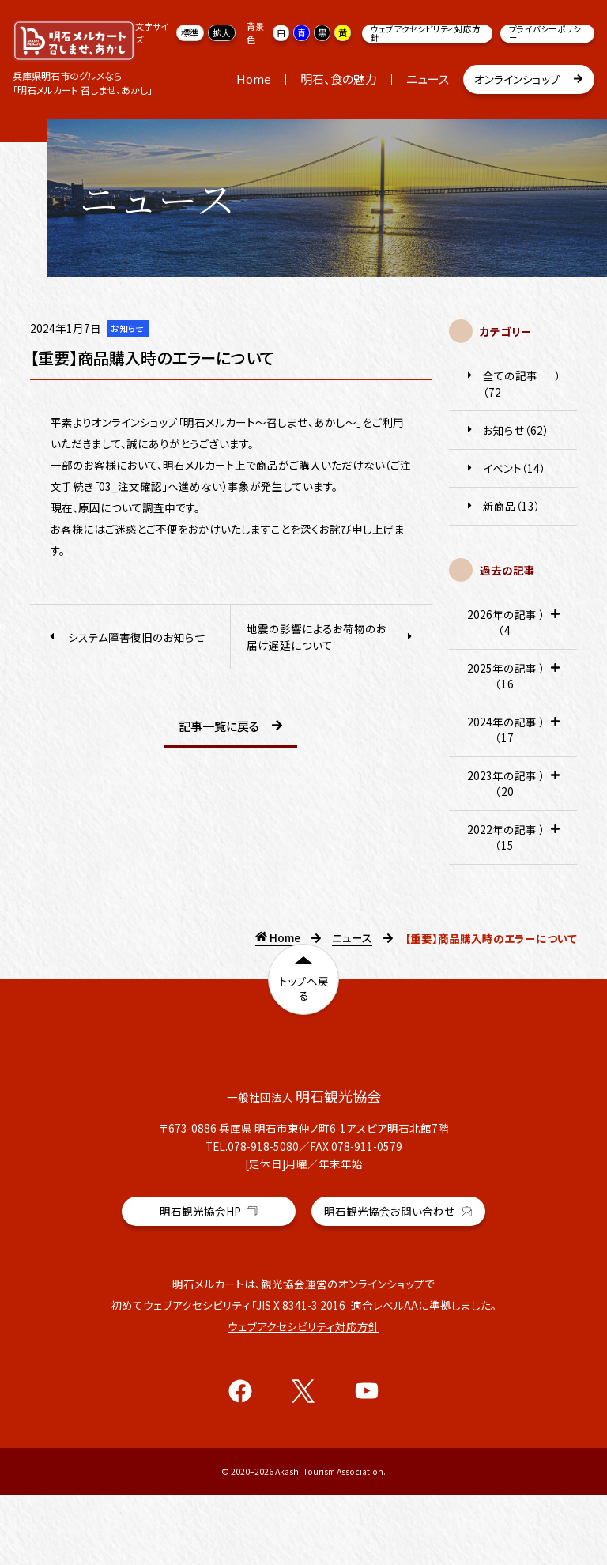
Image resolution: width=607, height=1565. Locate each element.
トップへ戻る (304, 994)
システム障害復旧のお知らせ (126, 637)
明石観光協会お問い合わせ (398, 1280)
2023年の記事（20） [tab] (513, 789)
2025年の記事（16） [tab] (513, 681)
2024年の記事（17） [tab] (513, 735)
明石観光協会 (209, 1283)
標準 (189, 32)
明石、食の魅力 (338, 78)
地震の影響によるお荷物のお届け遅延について (331, 636)
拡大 (221, 32)
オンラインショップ (529, 79)
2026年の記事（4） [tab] (513, 628)
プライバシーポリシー (545, 34)
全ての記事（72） (512, 383)
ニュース (427, 78)
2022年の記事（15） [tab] (513, 843)
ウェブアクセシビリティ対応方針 (426, 34)
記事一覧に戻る (231, 727)
